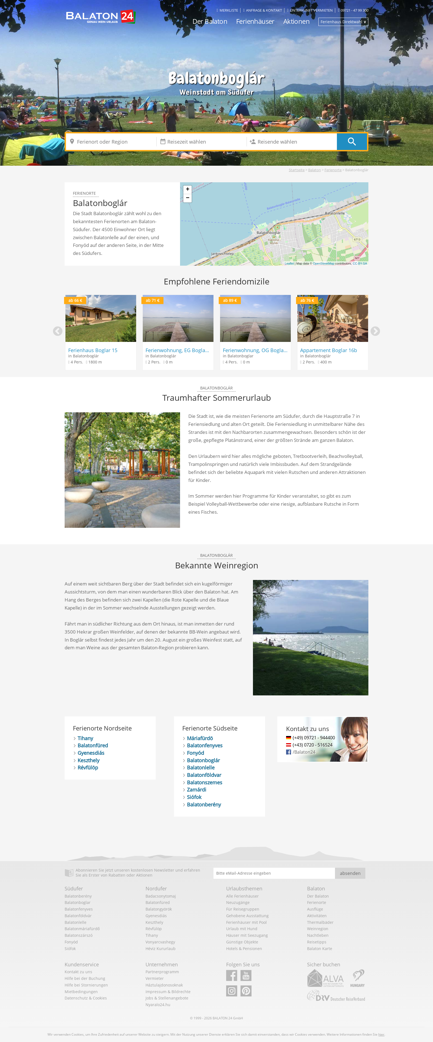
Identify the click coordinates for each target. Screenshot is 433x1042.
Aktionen (296, 21)
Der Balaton (209, 21)
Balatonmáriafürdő (82, 928)
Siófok (194, 797)
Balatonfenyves (205, 745)
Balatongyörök (159, 909)
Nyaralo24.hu (158, 1004)
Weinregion (317, 928)
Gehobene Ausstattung (247, 915)
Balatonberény (204, 804)
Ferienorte (333, 169)
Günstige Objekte (242, 942)
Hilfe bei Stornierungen (86, 985)
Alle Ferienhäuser (242, 896)
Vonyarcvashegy (160, 942)
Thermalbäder (320, 922)
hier (381, 1034)
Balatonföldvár (78, 915)
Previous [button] (57, 331)
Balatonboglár (203, 760)
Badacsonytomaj (161, 896)
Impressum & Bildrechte (168, 991)
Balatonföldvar (204, 775)
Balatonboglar (78, 902)
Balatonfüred (93, 745)
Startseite (297, 169)
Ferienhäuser (255, 21)
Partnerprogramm (162, 971)
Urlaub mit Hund (241, 928)
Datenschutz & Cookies (86, 998)
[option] (100, 332)
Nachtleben (318, 935)
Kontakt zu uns (78, 971)
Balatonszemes (204, 782)
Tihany (85, 738)
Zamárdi (196, 789)
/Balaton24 (304, 752)
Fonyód (195, 753)
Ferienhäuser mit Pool (246, 922)
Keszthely (88, 760)
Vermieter (155, 978)
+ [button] (187, 190)
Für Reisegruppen (242, 909)
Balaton (314, 169)
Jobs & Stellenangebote (167, 998)
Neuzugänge (238, 902)
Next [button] (375, 331)
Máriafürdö (200, 738)
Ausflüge (315, 909)
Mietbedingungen (81, 991)
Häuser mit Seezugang (247, 935)
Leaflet (289, 263)
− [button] (187, 198)
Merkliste (227, 10)
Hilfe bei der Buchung (85, 978)
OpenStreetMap (323, 263)
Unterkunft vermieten (310, 10)
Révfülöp (88, 767)
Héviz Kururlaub (161, 948)
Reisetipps (316, 942)
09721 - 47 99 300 (353, 10)
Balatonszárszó (79, 935)
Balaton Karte (319, 948)
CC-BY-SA (360, 263)
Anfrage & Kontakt (262, 10)
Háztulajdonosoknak (164, 985)
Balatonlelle (201, 767)
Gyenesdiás (91, 753)
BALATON (220, 1018)
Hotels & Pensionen (244, 948)
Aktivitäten (317, 915)
